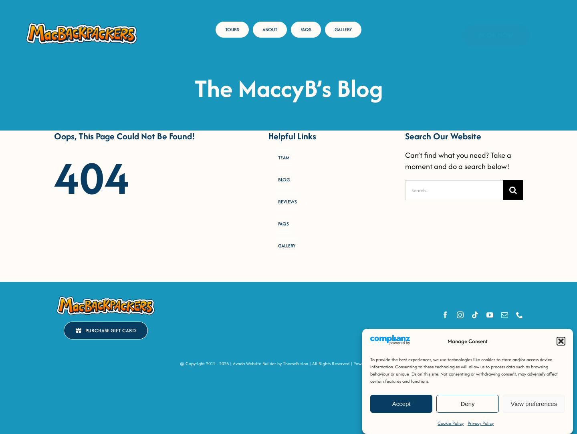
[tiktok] (475, 314)
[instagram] (460, 314)
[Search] (513, 190)
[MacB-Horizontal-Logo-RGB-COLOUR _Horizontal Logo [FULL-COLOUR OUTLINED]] (81, 23)
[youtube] (489, 314)
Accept (401, 403)
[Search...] (454, 190)
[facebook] (445, 314)
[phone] (519, 314)
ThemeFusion (295, 363)
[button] (561, 341)
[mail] (504, 314)
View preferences (534, 403)
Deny (467, 403)
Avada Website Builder (254, 363)
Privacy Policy (481, 423)
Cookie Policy (451, 423)
